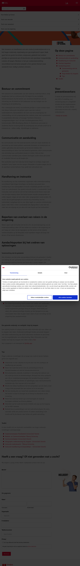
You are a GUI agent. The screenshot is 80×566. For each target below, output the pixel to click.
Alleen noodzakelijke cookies (40, 297)
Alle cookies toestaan (65, 297)
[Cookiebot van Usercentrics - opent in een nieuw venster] (70, 267)
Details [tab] (40, 273)
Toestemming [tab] (14, 273)
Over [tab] (65, 273)
